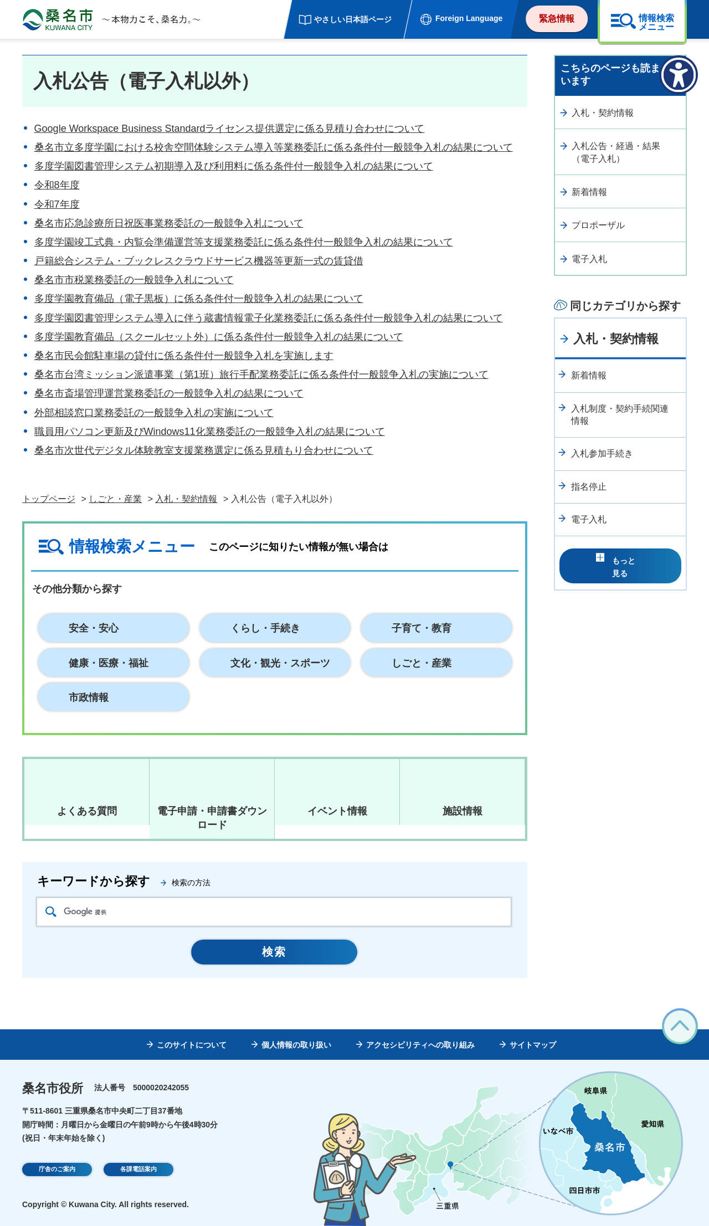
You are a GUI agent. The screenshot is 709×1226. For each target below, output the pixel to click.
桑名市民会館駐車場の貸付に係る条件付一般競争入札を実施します (183, 355)
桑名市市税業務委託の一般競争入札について (134, 279)
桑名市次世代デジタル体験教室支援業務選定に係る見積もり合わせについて (203, 450)
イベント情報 (337, 811)
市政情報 (89, 697)
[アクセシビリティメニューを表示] (678, 74)
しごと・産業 (115, 499)
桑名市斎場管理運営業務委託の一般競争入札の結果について (169, 393)
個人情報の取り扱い (296, 1044)
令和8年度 (57, 185)
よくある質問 (87, 811)
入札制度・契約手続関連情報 (620, 414)
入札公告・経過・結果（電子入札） (616, 152)
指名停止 (589, 486)
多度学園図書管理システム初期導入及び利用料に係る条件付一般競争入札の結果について (233, 166)
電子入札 (589, 259)
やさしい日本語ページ (353, 19)
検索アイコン (50, 911)
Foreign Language (468, 18)
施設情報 (462, 811)
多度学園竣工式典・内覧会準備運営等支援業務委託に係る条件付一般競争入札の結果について (243, 242)
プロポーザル (598, 225)
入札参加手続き (602, 453)
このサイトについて (192, 1044)
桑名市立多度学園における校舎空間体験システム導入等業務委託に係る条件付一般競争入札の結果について (273, 147)
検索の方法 (191, 882)
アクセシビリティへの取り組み (420, 1044)
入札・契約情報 (186, 499)
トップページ (48, 499)
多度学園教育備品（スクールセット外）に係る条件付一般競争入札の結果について (218, 336)
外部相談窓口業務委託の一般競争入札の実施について (154, 412)
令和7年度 (57, 204)
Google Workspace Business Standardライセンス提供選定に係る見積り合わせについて (229, 128)
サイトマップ (533, 1044)
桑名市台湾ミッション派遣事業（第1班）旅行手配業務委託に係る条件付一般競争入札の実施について (261, 374)
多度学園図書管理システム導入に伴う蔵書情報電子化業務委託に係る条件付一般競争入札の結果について (268, 318)
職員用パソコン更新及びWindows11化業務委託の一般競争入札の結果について (209, 431)
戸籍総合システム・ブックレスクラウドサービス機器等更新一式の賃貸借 (198, 260)
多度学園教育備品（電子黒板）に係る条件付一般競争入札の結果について (198, 298)
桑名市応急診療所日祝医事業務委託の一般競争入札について (169, 223)
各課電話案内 (138, 1170)
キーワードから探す (93, 881)
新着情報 (589, 192)
